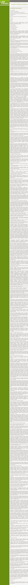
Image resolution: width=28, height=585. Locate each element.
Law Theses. (5, 2)
